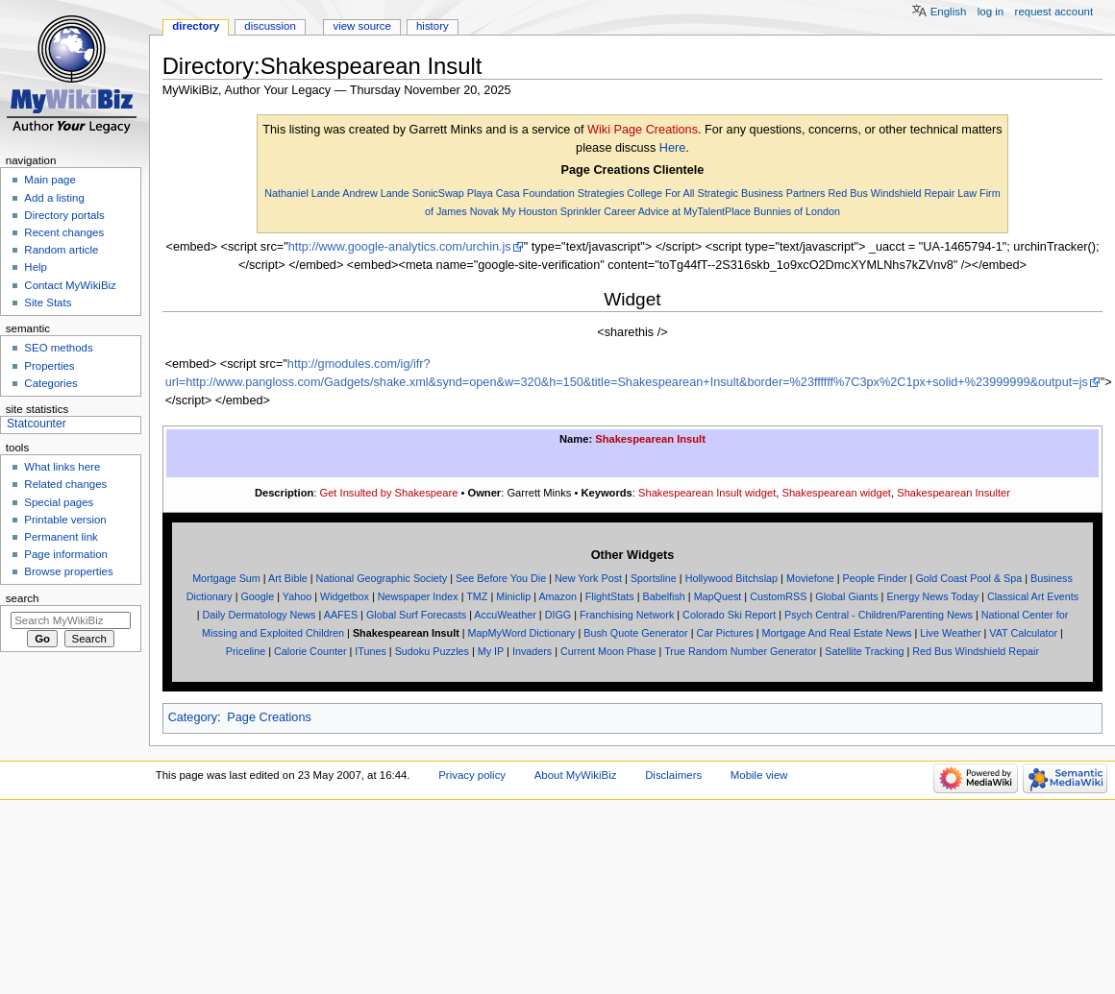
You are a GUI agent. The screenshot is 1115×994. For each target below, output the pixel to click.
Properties (49, 366)
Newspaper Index (418, 596)
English (948, 11)
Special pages (58, 502)
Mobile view (759, 775)
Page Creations (268, 717)
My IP (491, 651)
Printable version (65, 519)
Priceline (245, 651)
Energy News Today (932, 596)
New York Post (588, 578)
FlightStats (609, 596)
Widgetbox (344, 596)
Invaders (532, 651)
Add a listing (54, 198)
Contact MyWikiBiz (69, 285)
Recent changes (64, 232)
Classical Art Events (1032, 596)
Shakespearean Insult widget (707, 492)
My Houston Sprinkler (551, 211)
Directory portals (64, 215)
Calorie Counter (310, 651)
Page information (66, 554)
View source (361, 26)
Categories (50, 383)
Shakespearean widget (836, 492)
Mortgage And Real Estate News (837, 633)
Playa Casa (493, 193)
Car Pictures (724, 633)
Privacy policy (472, 775)
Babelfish (663, 596)
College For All (660, 193)
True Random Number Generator (740, 651)
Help (35, 267)
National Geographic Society (382, 578)
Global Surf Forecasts (416, 614)
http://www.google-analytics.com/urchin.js (399, 247)
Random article (61, 249)
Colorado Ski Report (729, 614)
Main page (50, 179)
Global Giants (846, 596)
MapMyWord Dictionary (522, 633)
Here (672, 148)
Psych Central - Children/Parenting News (878, 614)
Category (192, 717)
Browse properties (68, 571)
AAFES (341, 614)
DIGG (558, 614)
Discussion (269, 26)
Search (22, 598)
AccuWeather (505, 614)
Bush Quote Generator (635, 633)
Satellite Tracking (864, 651)
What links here (62, 467)
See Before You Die (501, 578)
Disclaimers (673, 775)
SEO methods (58, 347)
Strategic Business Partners (761, 193)
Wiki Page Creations (642, 129)
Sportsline (654, 578)
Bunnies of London (797, 211)
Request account (1054, 11)
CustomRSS (778, 596)
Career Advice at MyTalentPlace (677, 211)
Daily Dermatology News (258, 614)
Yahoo (297, 596)
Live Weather (950, 633)
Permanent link (60, 537)
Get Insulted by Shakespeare (388, 492)
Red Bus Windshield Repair (891, 193)
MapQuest (718, 596)
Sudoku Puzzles (432, 651)
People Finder (874, 578)
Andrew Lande (375, 193)
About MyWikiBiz (575, 775)
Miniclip (513, 596)
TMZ (476, 596)
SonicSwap (438, 193)
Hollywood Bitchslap (731, 578)
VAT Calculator (1023, 633)
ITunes (370, 651)
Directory (195, 26)
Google (257, 596)
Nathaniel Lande (302, 193)
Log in (991, 11)
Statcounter (36, 423)
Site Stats (47, 302)
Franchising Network (627, 614)
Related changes (65, 484)
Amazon (557, 596)
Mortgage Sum (226, 578)
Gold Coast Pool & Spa (968, 578)
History (432, 26)
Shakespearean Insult (650, 439)
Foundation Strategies (574, 193)
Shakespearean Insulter (953, 492)
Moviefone (810, 578)
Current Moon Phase (608, 651)
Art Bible (288, 578)
